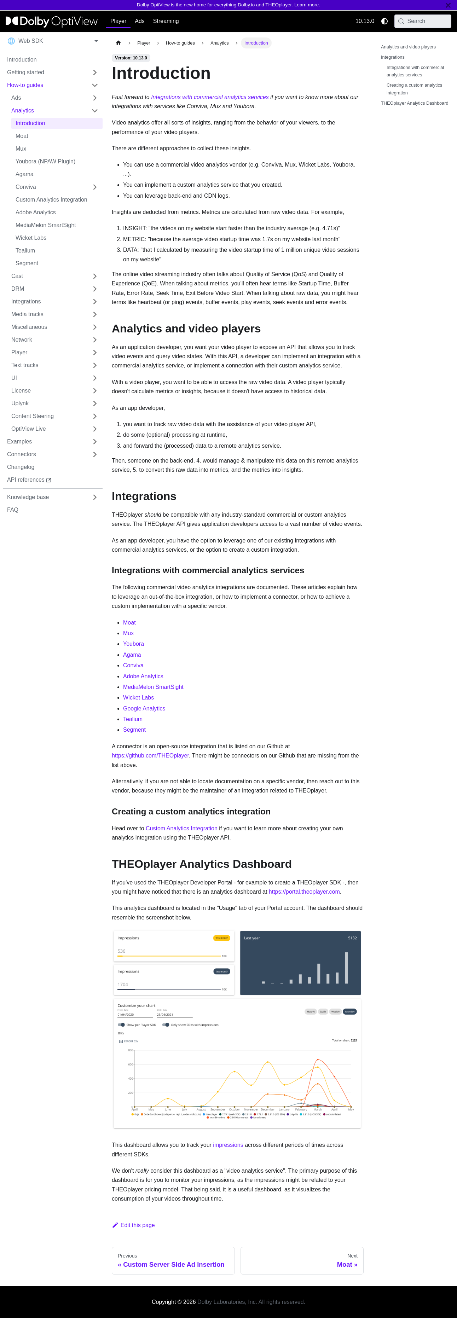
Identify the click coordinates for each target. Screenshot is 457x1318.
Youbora (133, 644)
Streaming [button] (166, 21)
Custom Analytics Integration (182, 828)
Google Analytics (144, 709)
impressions (228, 1145)
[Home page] (118, 42)
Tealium (133, 719)
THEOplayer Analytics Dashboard (415, 103)
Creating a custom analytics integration (414, 88)
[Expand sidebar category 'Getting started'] (95, 72)
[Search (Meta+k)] (423, 21)
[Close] (448, 5)
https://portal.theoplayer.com (304, 892)
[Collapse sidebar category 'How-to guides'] (95, 85)
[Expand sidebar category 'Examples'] (95, 441)
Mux (128, 633)
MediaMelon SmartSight (153, 687)
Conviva (133, 665)
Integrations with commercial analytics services (210, 97)
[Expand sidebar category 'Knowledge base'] (95, 497)
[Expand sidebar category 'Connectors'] (95, 454)
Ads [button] (140, 21)
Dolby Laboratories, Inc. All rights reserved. (251, 1302)
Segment (134, 730)
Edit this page (133, 1225)
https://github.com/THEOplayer (150, 756)
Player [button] (118, 21)
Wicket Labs (138, 698)
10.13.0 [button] (364, 21)
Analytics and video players (408, 47)
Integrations (393, 57)
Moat (129, 623)
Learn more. (307, 4)
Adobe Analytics (143, 676)
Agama (132, 655)
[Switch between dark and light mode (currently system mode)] (384, 21)
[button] (55, 98)
